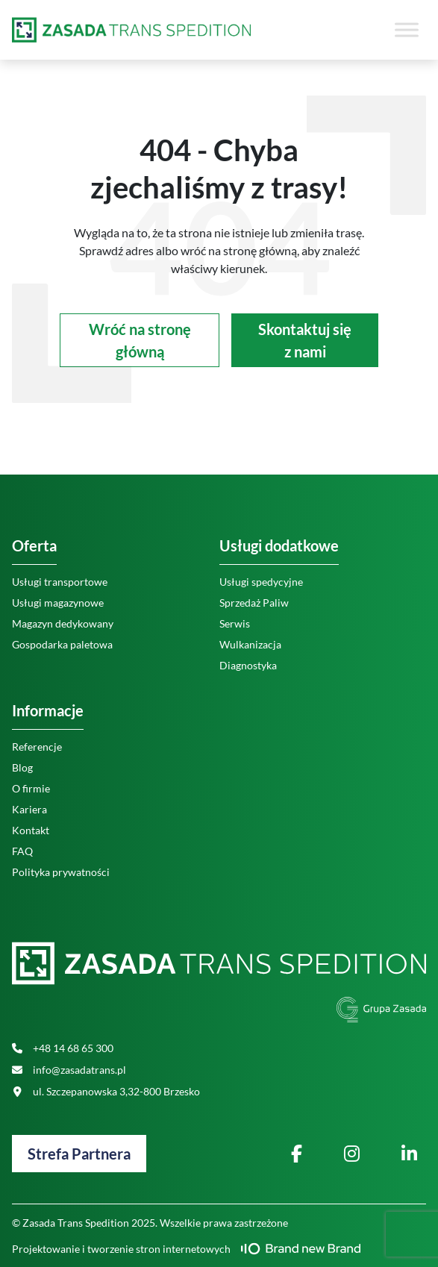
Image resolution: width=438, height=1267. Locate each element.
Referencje (37, 746)
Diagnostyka (248, 665)
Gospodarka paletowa (62, 644)
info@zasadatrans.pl (69, 1069)
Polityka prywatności (61, 872)
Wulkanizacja (250, 644)
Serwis (234, 623)
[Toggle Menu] (407, 29)
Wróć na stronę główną (140, 340)
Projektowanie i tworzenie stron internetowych (186, 1248)
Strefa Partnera (79, 1154)
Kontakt (30, 830)
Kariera (29, 809)
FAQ (22, 851)
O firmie (31, 788)
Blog (22, 767)
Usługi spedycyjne (261, 581)
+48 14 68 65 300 (62, 1048)
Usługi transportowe (59, 581)
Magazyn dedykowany (62, 623)
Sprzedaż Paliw (254, 602)
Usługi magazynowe (58, 602)
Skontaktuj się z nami (304, 340)
